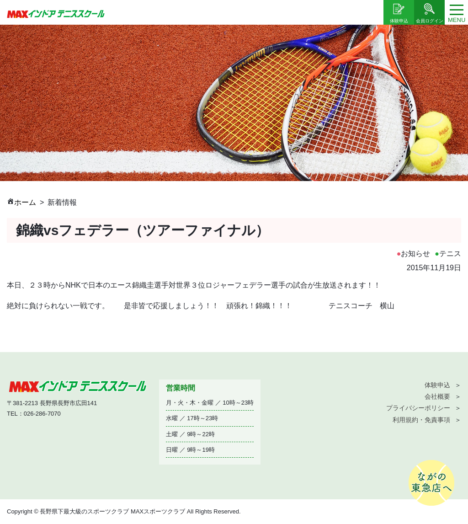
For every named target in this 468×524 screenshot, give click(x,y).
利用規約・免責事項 (421, 419)
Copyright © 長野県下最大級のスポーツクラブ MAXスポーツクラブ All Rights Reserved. (124, 511)
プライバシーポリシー (418, 408)
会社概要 (437, 396)
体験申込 (437, 385)
